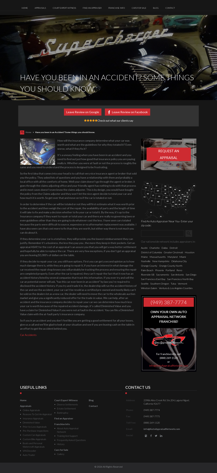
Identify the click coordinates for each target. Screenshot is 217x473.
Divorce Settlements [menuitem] (67, 404)
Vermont (182, 283)
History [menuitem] (60, 444)
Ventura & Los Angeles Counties (176, 288)
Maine (144, 256)
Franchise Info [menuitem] (116, 8)
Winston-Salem (149, 288)
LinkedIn (161, 436)
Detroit (174, 247)
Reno (179, 270)
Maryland (172, 256)
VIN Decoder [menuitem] (29, 450)
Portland (170, 270)
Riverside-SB (147, 274)
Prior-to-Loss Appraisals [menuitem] (35, 426)
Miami (182, 256)
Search (190, 233)
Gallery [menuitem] (60, 454)
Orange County (149, 265)
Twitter (156, 436)
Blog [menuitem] (156, 8)
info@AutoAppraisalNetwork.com (168, 365)
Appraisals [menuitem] (40, 8)
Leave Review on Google (82, 112)
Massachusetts (158, 256)
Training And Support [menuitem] (67, 436)
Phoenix (159, 270)
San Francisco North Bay (180, 279)
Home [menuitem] (25, 8)
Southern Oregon (159, 283)
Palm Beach (147, 270)
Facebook (151, 436)
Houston (189, 252)
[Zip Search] (162, 233)
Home (28, 132)
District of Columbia (151, 252)
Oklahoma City (179, 261)
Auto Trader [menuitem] (29, 455)
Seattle (145, 283)
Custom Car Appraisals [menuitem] (34, 435)
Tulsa (173, 283)
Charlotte (154, 247)
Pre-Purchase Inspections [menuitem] (35, 430)
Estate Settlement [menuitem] (66, 408)
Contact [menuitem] (170, 8)
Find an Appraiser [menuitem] (92, 8)
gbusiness (146, 436)
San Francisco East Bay (153, 279)
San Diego (191, 274)
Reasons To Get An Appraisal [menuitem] (37, 414)
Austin (144, 247)
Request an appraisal (168, 154)
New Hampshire (160, 261)
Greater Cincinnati (173, 252)
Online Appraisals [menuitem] (31, 410)
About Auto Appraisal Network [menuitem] (67, 430)
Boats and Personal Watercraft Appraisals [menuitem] (34, 445)
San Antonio (177, 274)
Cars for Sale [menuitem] (139, 8)
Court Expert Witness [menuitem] (64, 8)
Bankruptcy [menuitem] (62, 412)
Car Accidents (28, 335)
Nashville (145, 261)
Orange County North (170, 265)
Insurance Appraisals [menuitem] (33, 418)
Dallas (164, 247)
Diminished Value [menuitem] (31, 422)
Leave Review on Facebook (130, 112)
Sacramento (162, 274)
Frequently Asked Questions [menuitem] (71, 440)
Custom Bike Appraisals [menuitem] (34, 439)
